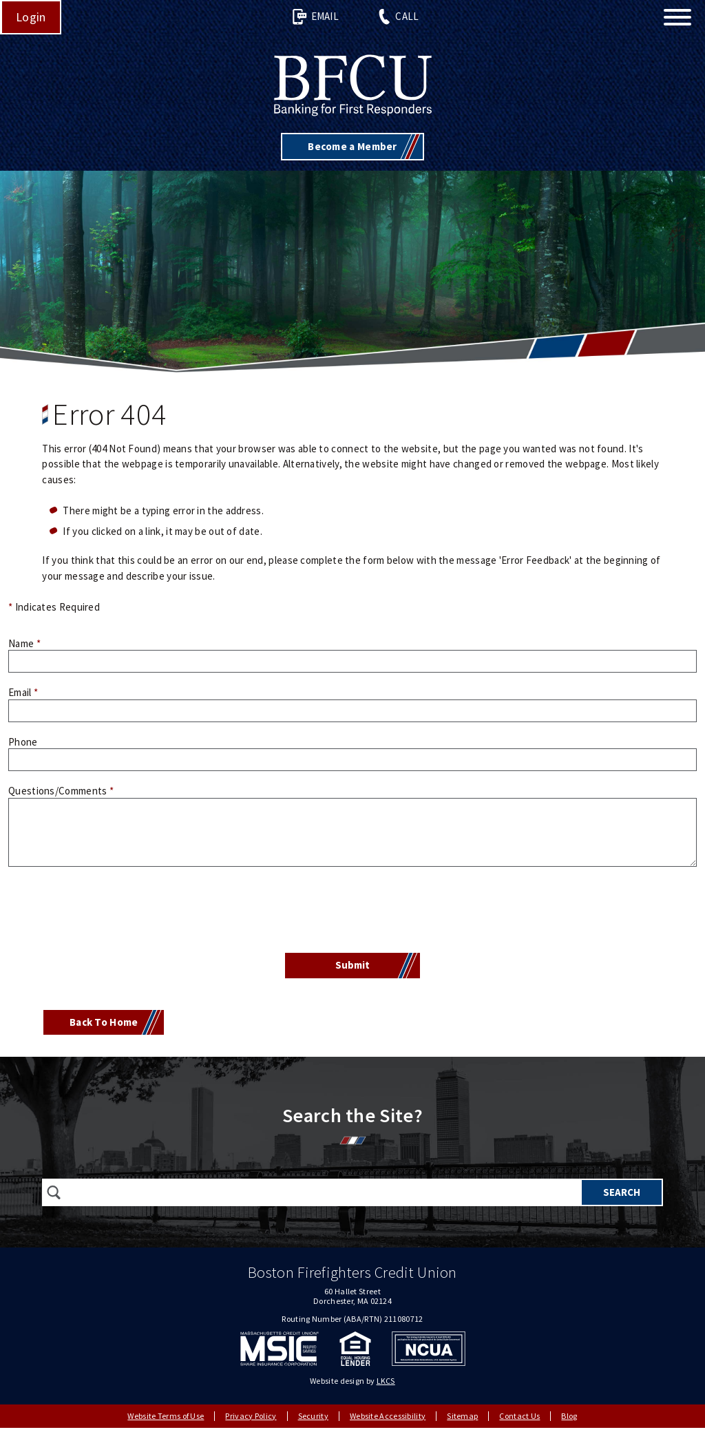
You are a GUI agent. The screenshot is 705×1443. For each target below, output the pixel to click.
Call (398, 17)
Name (24, 643)
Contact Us (519, 1416)
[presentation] (352, 911)
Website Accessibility (387, 1416)
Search (621, 1192)
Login (31, 17)
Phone (23, 741)
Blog (569, 1416)
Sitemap (462, 1416)
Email (315, 17)
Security (313, 1416)
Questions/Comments (61, 790)
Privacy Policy (250, 1416)
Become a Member (352, 146)
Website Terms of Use (165, 1416)
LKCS (386, 1381)
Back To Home (104, 1022)
